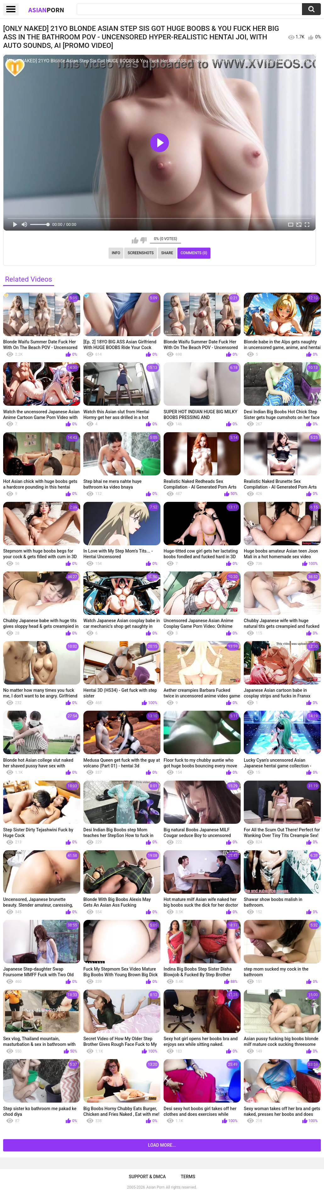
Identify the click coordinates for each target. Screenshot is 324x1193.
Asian (46, 9)
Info (116, 253)
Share (167, 253)
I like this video (135, 240)
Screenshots (141, 253)
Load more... (162, 1145)
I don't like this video (143, 240)
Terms (188, 1176)
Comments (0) (194, 253)
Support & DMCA (147, 1176)
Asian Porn (155, 1187)
